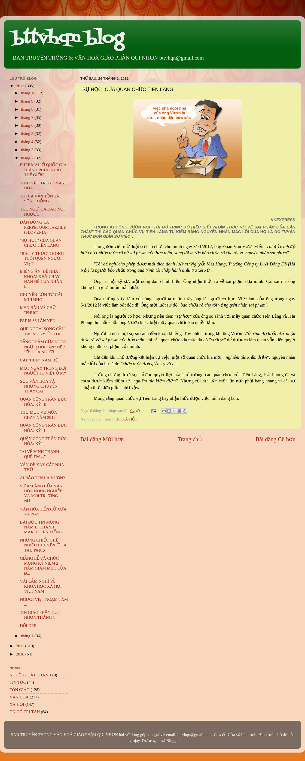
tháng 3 (27, 149)
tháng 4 (27, 141)
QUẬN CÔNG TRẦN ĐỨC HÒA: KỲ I (43, 441)
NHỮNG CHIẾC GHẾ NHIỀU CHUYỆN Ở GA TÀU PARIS (43, 545)
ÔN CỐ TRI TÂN (25, 711)
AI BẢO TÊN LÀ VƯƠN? (42, 477)
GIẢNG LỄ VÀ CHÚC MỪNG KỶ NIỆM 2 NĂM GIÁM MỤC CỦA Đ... (43, 566)
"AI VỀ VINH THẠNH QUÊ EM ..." (39, 454)
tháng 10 (28, 93)
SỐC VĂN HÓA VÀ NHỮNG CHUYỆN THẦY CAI (38, 386)
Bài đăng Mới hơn (102, 439)
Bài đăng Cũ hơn (275, 439)
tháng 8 (27, 109)
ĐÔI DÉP (28, 625)
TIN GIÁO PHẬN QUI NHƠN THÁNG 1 (39, 615)
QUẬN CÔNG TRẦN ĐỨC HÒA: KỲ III (43, 401)
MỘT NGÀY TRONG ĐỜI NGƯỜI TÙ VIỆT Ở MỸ (43, 370)
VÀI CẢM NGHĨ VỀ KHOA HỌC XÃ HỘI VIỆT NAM (41, 586)
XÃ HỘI (129, 419)
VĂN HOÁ (19, 697)
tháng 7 (27, 117)
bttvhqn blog (68, 38)
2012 (20, 85)
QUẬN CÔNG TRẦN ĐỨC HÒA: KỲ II (43, 427)
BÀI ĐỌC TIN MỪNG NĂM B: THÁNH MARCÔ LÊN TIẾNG (41, 527)
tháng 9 (27, 101)
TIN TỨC (18, 682)
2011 (20, 646)
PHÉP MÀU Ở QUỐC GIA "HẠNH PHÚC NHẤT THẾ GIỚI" (43, 169)
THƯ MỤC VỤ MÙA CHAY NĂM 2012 (38, 414)
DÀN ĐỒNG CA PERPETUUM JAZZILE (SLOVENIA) (43, 227)
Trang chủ (190, 439)
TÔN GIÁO (20, 689)
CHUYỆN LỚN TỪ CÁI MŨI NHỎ (41, 297)
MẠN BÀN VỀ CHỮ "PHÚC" (38, 310)
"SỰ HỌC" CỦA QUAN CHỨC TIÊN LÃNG (41, 243)
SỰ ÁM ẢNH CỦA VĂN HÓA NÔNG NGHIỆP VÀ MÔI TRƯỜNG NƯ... (41, 493)
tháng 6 (27, 125)
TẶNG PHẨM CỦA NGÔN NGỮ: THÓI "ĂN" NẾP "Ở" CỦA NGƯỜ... (43, 346)
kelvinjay (132, 740)
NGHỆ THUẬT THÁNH (30, 675)
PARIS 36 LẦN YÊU (37, 320)
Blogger (172, 740)
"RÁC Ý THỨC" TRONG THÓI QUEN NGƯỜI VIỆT (42, 258)
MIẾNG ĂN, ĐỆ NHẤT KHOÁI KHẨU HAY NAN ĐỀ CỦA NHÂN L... (41, 279)
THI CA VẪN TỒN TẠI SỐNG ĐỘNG (40, 198)
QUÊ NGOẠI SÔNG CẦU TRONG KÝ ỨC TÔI (42, 331)
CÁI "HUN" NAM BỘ (39, 360)
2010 (20, 654)
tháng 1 (27, 635)
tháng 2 (27, 158)
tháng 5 (27, 133)
